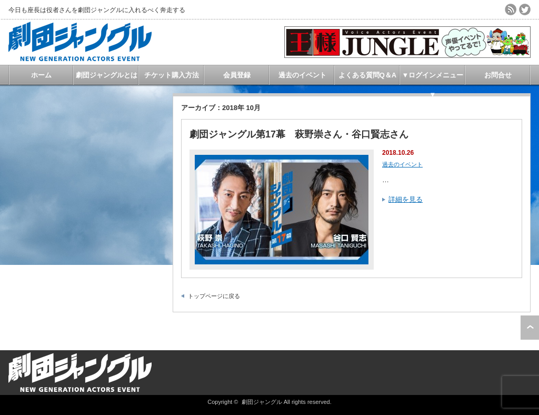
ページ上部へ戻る (530, 327)
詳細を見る (405, 199)
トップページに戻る (214, 296)
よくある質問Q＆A (367, 75)
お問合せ (498, 75)
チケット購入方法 (171, 75)
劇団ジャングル (262, 402)
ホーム (41, 75)
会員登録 (237, 75)
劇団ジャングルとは (106, 75)
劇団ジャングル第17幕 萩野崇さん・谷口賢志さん (298, 134)
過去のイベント (302, 75)
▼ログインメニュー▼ (433, 78)
